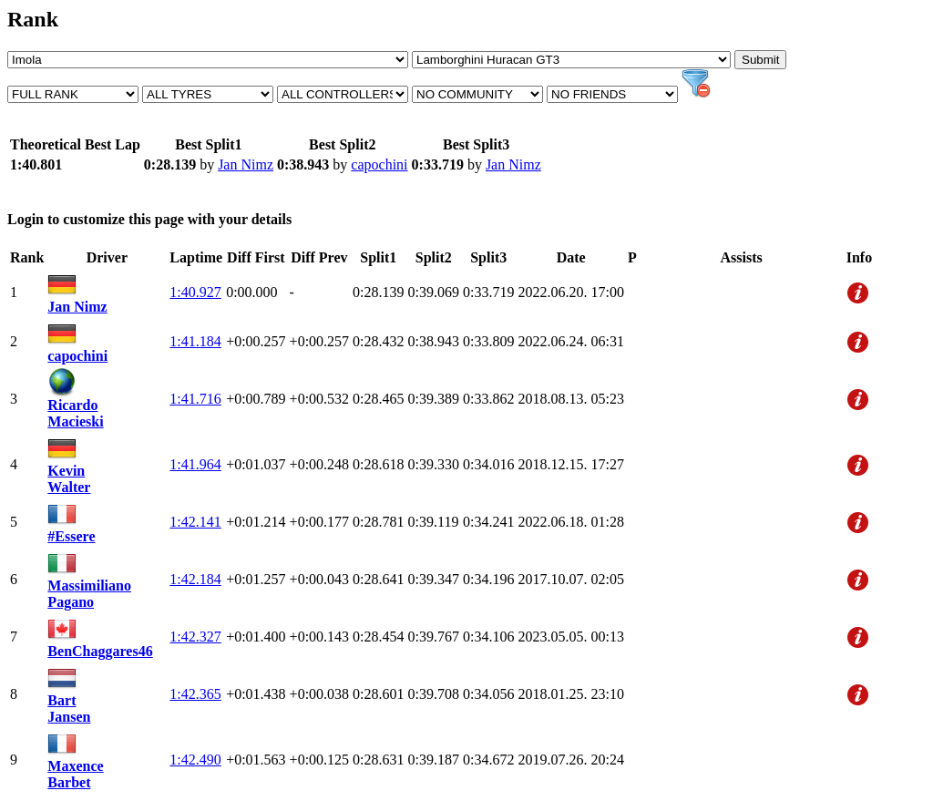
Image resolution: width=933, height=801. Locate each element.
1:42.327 (194, 636)
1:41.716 (194, 398)
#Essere (71, 536)
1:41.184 (194, 341)
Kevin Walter (68, 479)
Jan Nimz (245, 164)
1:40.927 (194, 292)
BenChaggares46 (99, 651)
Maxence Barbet (75, 774)
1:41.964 (194, 464)
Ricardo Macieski (75, 413)
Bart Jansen (68, 708)
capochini (379, 164)
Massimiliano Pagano (89, 594)
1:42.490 (194, 759)
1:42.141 (194, 521)
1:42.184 (194, 579)
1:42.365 (194, 694)
